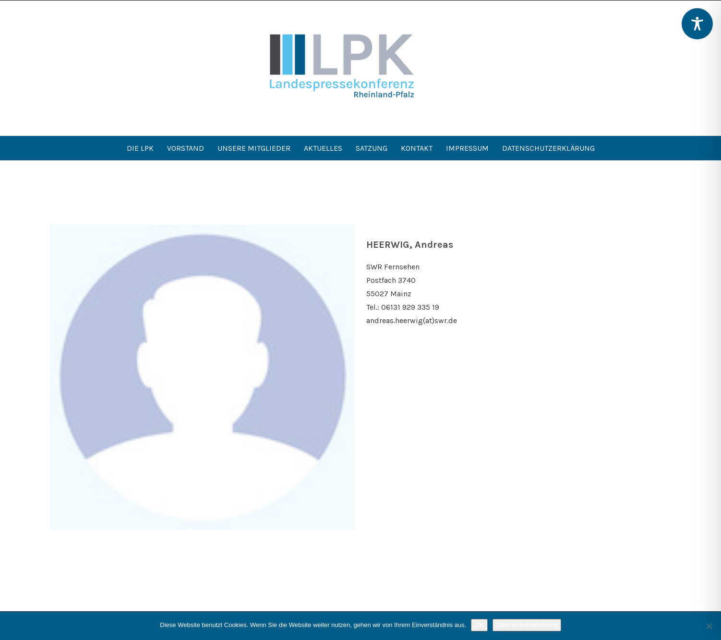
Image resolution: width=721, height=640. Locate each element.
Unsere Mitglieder (253, 148)
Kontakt (417, 148)
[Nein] (709, 626)
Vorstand (185, 148)
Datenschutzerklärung (548, 148)
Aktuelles (323, 148)
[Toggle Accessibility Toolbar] (697, 23)
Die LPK (140, 148)
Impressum (467, 148)
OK (479, 624)
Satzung (371, 148)
